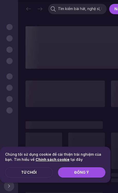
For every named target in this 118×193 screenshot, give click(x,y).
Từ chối (29, 172)
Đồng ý (81, 172)
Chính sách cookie (53, 159)
